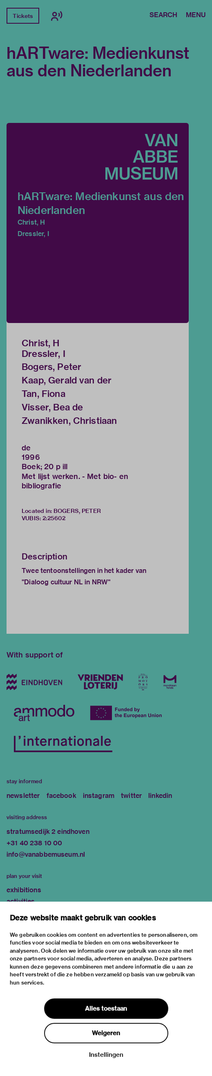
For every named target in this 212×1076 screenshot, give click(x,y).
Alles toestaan (106, 1009)
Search (163, 15)
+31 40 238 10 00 (34, 843)
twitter (131, 795)
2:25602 (53, 518)
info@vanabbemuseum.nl (46, 854)
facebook (61, 795)
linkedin (160, 795)
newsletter (23, 795)
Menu (195, 15)
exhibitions (24, 890)
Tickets (23, 16)
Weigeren (106, 1033)
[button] (98, 223)
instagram (98, 795)
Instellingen (106, 1055)
